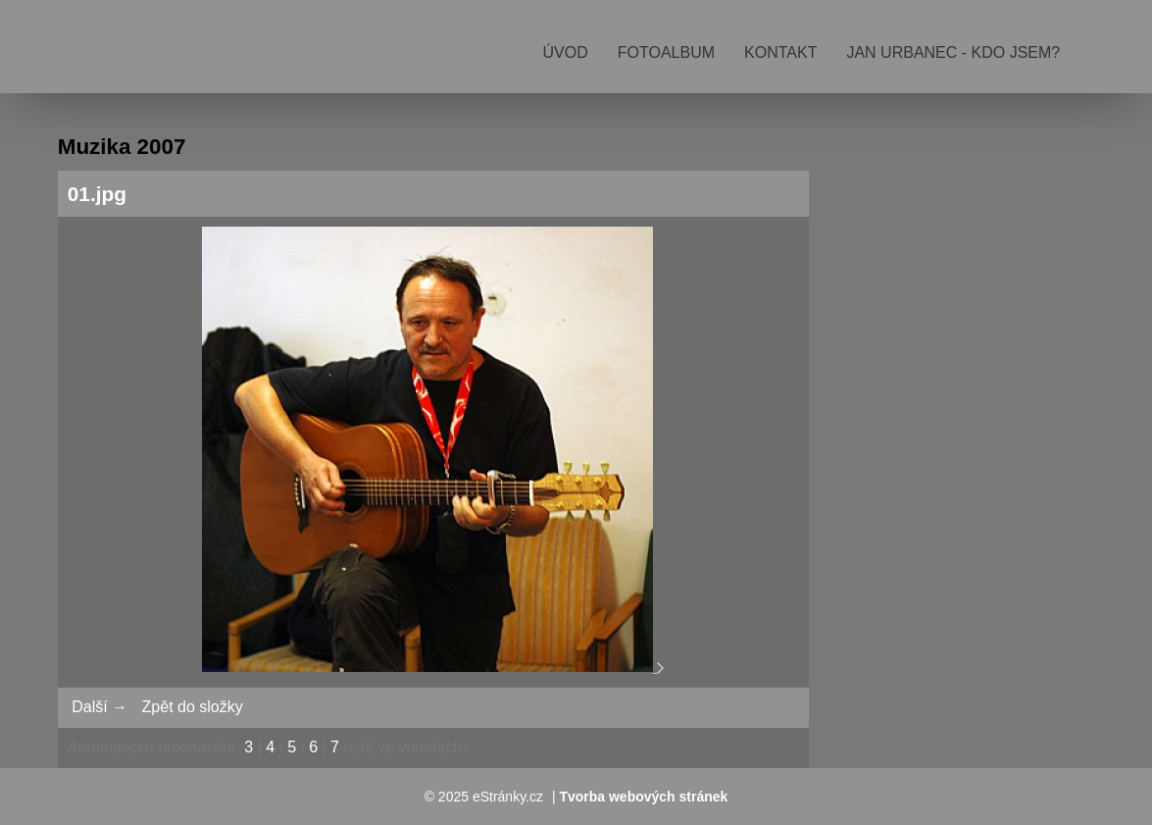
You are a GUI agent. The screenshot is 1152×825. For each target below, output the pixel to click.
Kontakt (780, 52)
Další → (99, 706)
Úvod (565, 52)
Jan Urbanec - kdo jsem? (953, 52)
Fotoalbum (666, 52)
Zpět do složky (192, 706)
